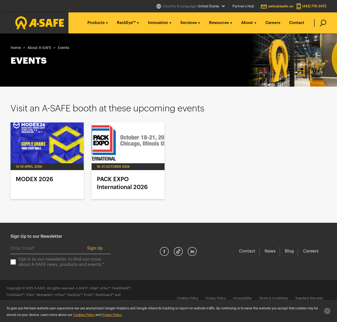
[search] (320, 23)
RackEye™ (126, 23)
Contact (296, 23)
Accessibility (242, 298)
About (247, 23)
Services (188, 23)
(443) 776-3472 (314, 6)
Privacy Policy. (112, 314)
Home (16, 48)
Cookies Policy (187, 298)
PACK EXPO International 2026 (128, 160)
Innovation (158, 23)
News (270, 251)
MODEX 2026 (47, 160)
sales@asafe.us (280, 6)
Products (96, 23)
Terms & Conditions (273, 298)
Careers (272, 23)
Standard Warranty (309, 298)
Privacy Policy (216, 298)
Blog (289, 251)
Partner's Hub (243, 6)
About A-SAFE (39, 48)
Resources (219, 23)
